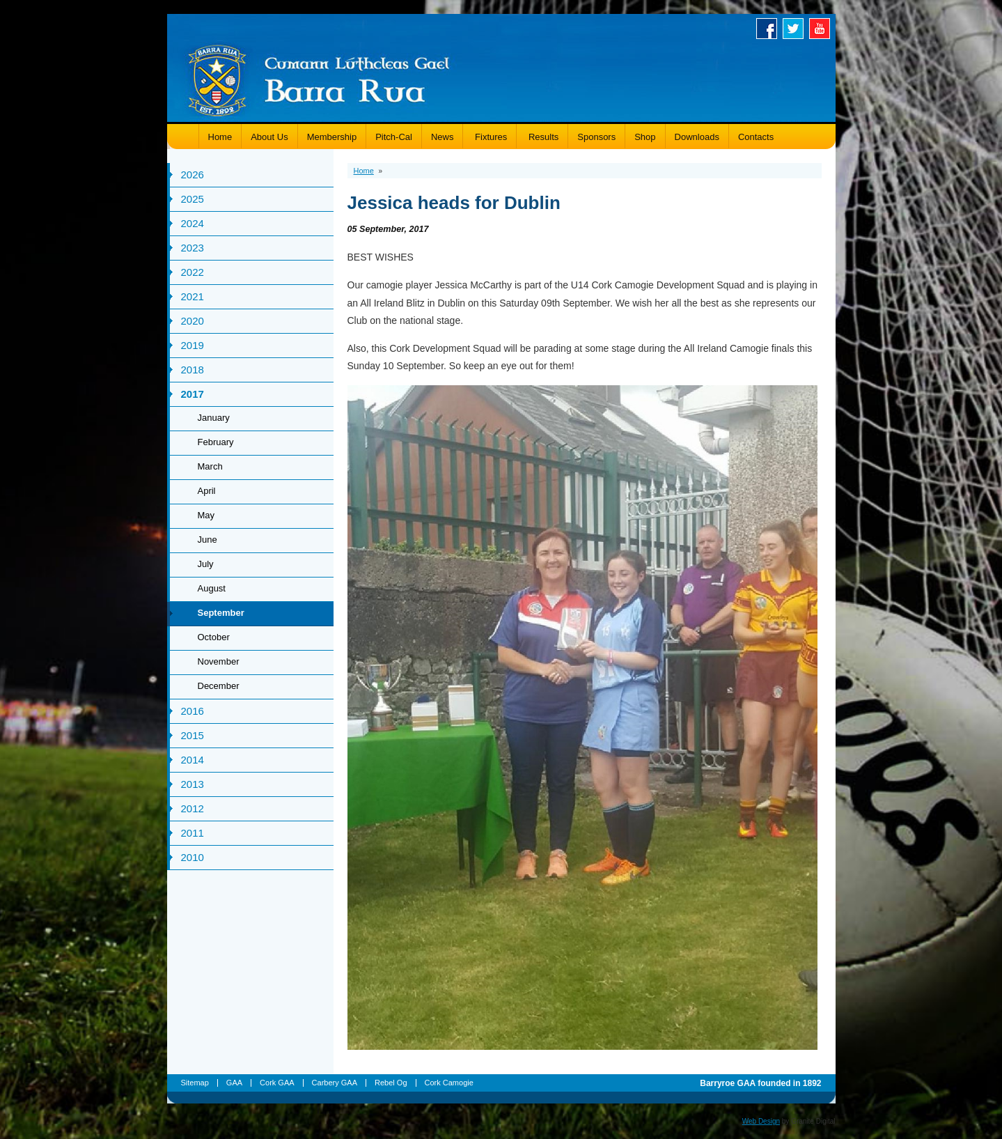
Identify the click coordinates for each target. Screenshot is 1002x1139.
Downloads (697, 137)
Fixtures (489, 137)
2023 (192, 248)
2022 (192, 272)
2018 (192, 369)
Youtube (822, 28)
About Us (269, 137)
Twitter (796, 28)
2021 (192, 296)
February (216, 442)
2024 (192, 223)
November (219, 661)
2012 (192, 808)
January (214, 417)
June (207, 539)
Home (220, 137)
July (206, 564)
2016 (192, 711)
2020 (192, 321)
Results (542, 137)
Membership (332, 137)
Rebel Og (391, 1082)
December (219, 686)
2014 (192, 760)
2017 (192, 394)
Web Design (761, 1121)
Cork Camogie (449, 1082)
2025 (192, 199)
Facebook (769, 28)
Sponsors (596, 137)
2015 (192, 735)
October (214, 637)
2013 (192, 784)
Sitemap (195, 1082)
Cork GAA (277, 1082)
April (207, 491)
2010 (192, 857)
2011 (192, 833)
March (210, 466)
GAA (234, 1082)
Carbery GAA (334, 1082)
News (442, 137)
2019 (192, 345)
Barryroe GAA (319, 78)
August (212, 588)
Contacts (756, 137)
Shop (644, 137)
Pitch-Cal (393, 137)
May (206, 515)
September (221, 612)
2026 (192, 174)
